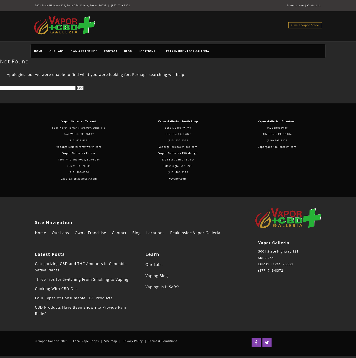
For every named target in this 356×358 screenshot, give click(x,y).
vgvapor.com (178, 178)
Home (38, 51)
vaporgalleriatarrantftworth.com (79, 146)
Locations (155, 232)
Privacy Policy (133, 341)
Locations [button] (149, 51)
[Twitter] (267, 342)
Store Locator (295, 5)
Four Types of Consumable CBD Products (74, 297)
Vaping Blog (157, 275)
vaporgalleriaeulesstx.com (79, 178)
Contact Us (314, 5)
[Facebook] (256, 342)
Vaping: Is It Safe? (162, 286)
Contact (110, 51)
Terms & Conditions (162, 341)
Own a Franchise (83, 51)
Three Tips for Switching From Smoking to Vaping (81, 279)
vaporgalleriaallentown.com (277, 146)
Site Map (110, 341)
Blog (128, 51)
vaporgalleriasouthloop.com (178, 146)
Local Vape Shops (86, 341)
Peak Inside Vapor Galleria (187, 51)
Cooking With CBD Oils (56, 288)
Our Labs (56, 51)
